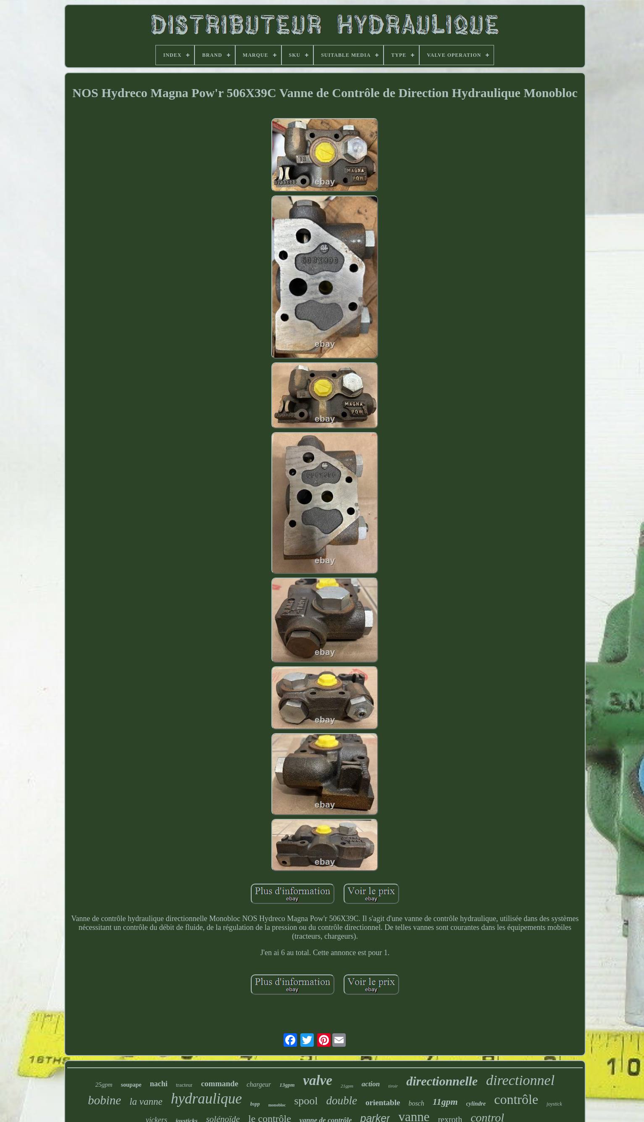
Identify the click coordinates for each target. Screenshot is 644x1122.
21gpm (347, 1085)
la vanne (146, 1101)
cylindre (476, 1104)
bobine (104, 1100)
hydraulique (206, 1098)
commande (219, 1083)
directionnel (520, 1080)
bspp (255, 1104)
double (341, 1100)
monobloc (277, 1105)
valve (317, 1080)
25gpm (104, 1084)
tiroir (393, 1085)
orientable (382, 1102)
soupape (131, 1085)
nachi (159, 1084)
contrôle (516, 1099)
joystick (554, 1104)
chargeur (259, 1084)
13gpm (286, 1085)
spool (306, 1101)
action (371, 1084)
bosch (416, 1103)
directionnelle (442, 1081)
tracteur (184, 1085)
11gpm (445, 1101)
